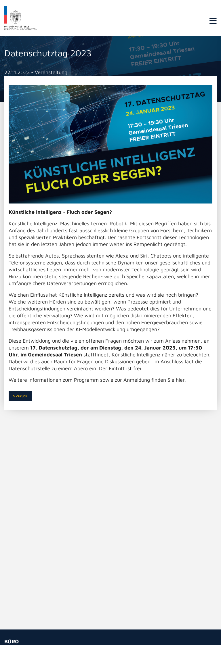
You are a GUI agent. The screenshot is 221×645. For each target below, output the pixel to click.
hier (180, 380)
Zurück (20, 396)
